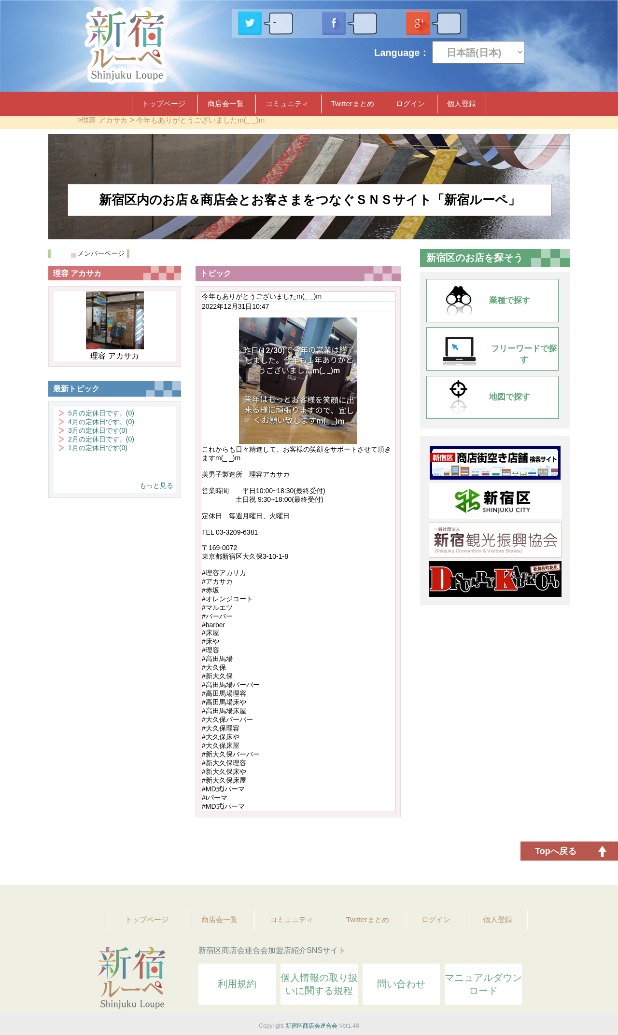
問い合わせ (401, 984)
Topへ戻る (555, 851)
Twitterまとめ (352, 103)
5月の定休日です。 (101, 413)
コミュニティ (287, 103)
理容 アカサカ (104, 120)
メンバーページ (101, 253)
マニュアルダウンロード (483, 984)
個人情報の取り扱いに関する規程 (319, 984)
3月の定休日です (97, 430)
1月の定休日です (97, 448)
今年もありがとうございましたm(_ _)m (200, 120)
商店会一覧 (226, 103)
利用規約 (237, 984)
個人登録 (461, 103)
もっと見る (156, 485)
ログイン (410, 103)
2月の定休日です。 (101, 439)
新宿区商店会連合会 (311, 1025)
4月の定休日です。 (101, 422)
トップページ (163, 103)
